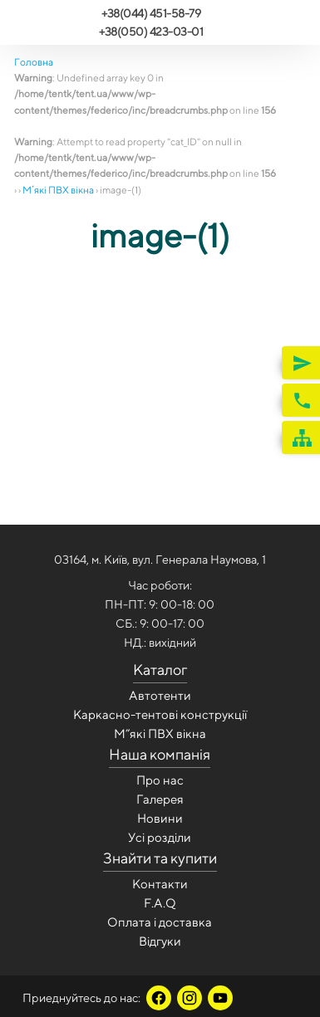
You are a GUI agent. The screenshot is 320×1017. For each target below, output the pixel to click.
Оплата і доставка (159, 922)
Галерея (160, 799)
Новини (160, 818)
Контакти (160, 884)
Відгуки (160, 941)
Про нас (160, 780)
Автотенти (160, 695)
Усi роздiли (159, 837)
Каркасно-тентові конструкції (160, 714)
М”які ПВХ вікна (160, 733)
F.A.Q (160, 903)
